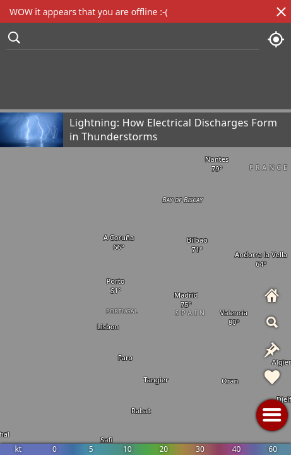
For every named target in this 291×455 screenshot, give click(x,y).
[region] (145, 227)
